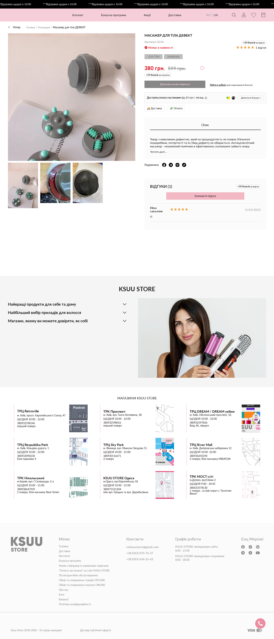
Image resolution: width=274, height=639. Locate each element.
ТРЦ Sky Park (113, 445)
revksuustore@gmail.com (142, 547)
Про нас (63, 589)
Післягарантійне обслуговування (78, 575)
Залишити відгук (205, 196)
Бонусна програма (112, 15)
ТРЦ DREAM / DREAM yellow (212, 411)
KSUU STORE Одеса (118, 478)
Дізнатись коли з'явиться (175, 84)
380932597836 (198, 422)
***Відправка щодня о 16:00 (21, 4)
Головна (31, 27)
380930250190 (198, 455)
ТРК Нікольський (30, 478)
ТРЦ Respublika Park (32, 445)
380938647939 (26, 489)
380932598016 (112, 422)
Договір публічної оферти (95, 630)
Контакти (64, 556)
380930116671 (112, 455)
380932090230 (26, 455)
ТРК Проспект (114, 411)
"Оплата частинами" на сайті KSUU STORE (84, 570)
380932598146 (26, 423)
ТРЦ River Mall (201, 445)
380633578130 (198, 487)
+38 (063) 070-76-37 (139, 553)
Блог (62, 594)
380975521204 (112, 489)
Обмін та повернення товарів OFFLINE (82, 580)
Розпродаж (45, 27)
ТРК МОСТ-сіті (201, 477)
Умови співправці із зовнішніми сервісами (83, 565)
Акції (145, 15)
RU (206, 15)
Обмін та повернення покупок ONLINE (82, 585)
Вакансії (63, 599)
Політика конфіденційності (75, 604)
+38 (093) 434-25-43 (139, 559)
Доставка (173, 15)
